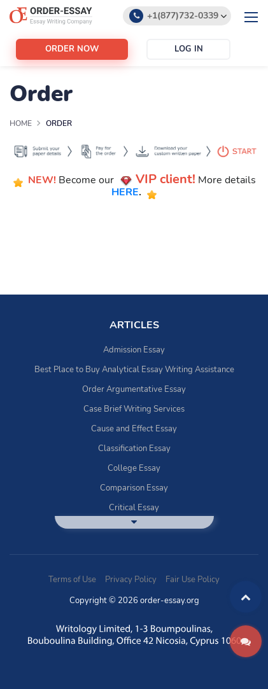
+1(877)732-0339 (182, 16)
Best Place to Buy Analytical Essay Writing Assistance (134, 369)
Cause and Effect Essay (134, 429)
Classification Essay (134, 448)
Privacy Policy (131, 579)
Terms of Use (72, 579)
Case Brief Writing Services (134, 409)
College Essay (134, 468)
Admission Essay (134, 350)
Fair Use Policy (193, 579)
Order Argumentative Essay (134, 389)
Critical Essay (134, 507)
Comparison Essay (134, 488)
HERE (125, 193)
